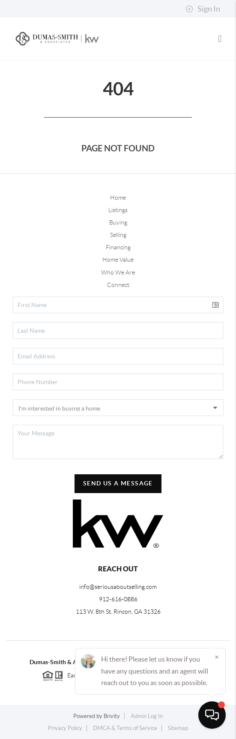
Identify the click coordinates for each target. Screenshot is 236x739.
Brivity (112, 716)
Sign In (202, 9)
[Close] (216, 656)
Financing (118, 247)
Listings (118, 210)
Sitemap (178, 728)
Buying (118, 222)
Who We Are (118, 272)
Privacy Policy (65, 728)
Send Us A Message (118, 483)
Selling (118, 234)
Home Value (118, 259)
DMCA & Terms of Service (125, 728)
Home (118, 197)
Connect (118, 284)
